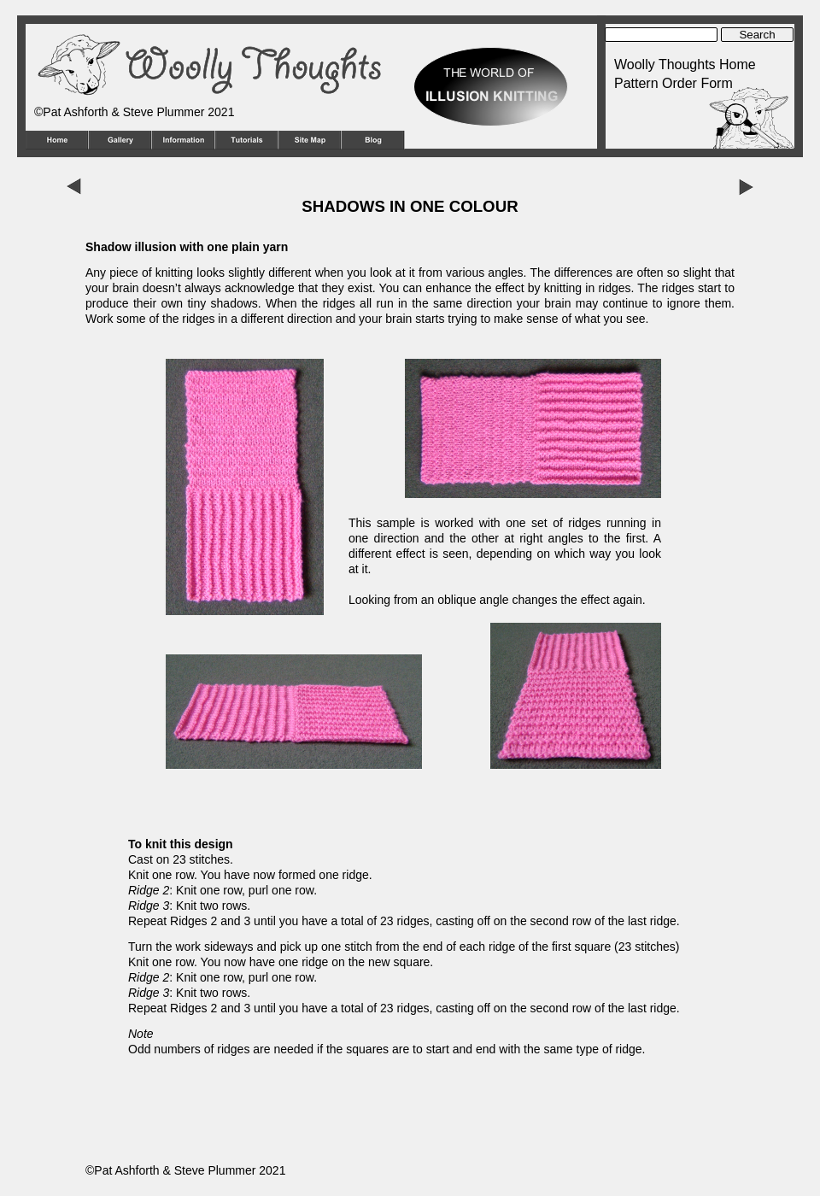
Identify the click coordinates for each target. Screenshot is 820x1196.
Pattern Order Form (673, 83)
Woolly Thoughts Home (685, 64)
